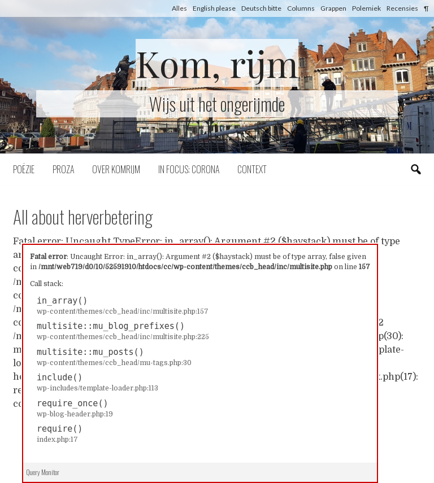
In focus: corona (188, 169)
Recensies (402, 8)
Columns (301, 8)
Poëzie (23, 169)
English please (214, 8)
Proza (63, 169)
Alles (179, 8)
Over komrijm (116, 169)
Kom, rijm (217, 63)
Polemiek (366, 8)
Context (252, 169)
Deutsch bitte (261, 8)
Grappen (333, 8)
